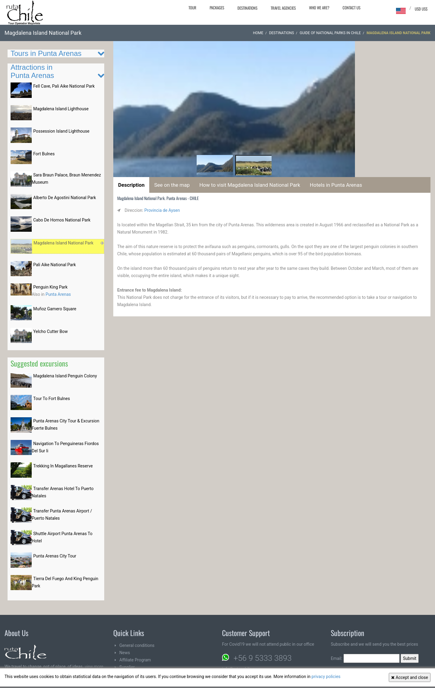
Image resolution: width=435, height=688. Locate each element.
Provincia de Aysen (162, 210)
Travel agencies (283, 8)
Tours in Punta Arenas (46, 53)
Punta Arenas (58, 294)
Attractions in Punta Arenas (32, 71)
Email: (365, 658)
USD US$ (421, 9)
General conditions (136, 645)
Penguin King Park (50, 287)
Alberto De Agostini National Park (64, 197)
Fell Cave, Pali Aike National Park (64, 86)
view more (94, 666)
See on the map (172, 185)
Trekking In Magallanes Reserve (63, 466)
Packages (217, 8)
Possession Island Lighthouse (61, 131)
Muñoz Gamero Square (54, 308)
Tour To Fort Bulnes (51, 398)
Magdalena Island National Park (63, 243)
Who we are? (319, 8)
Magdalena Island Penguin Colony (65, 375)
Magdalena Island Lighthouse (61, 108)
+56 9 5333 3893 (263, 658)
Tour (192, 8)
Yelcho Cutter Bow (50, 331)
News (124, 652)
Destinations (247, 8)
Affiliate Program (135, 659)
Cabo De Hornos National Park (61, 220)
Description (131, 185)
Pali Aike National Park (54, 264)
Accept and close (409, 677)
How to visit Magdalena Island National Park (249, 185)
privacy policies (325, 676)
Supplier (127, 667)
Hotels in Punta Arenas (336, 185)
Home (258, 33)
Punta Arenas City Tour (54, 556)
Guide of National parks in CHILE (330, 33)
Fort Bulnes (44, 153)
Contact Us (351, 8)
